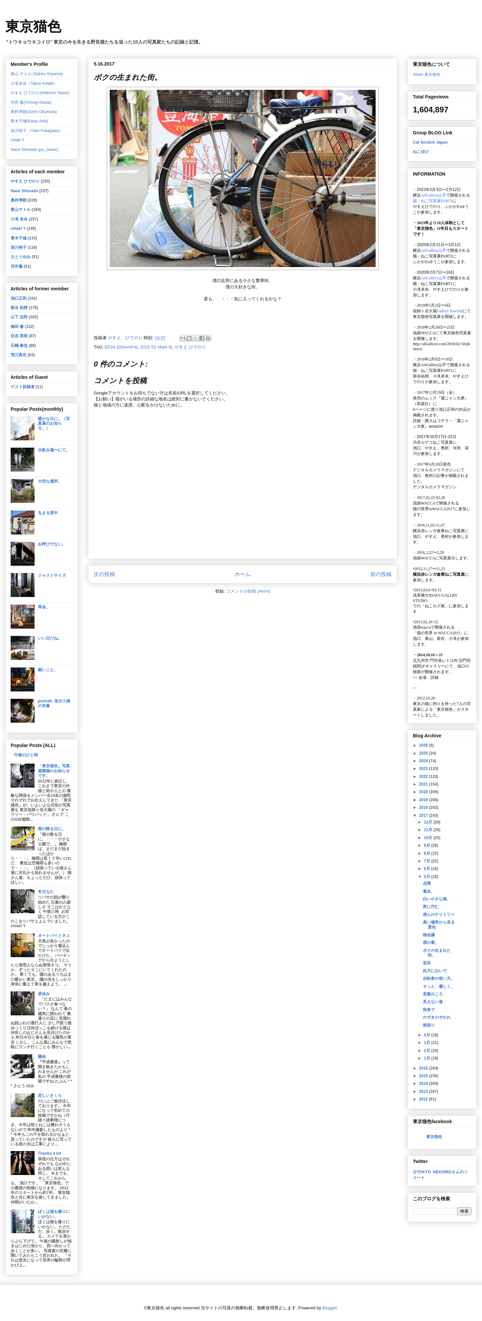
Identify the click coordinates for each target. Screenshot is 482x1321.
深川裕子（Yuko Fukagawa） (37, 130)
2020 (424, 792)
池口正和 (19, 298)
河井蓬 (17, 266)
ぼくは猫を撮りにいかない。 (54, 1214)
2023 (424, 768)
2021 (424, 784)
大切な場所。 (50, 481)
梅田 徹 (17, 326)
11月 (428, 829)
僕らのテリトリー (439, 914)
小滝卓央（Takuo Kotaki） (34, 83)
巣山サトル (21, 209)
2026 (424, 745)
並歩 (427, 962)
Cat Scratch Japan (430, 142)
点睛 (427, 883)
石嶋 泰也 (19, 345)
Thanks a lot (49, 1153)
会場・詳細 (425, 677)
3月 (427, 1042)
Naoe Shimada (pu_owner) (34, 149)
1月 (427, 1058)
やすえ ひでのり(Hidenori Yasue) (40, 92)
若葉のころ (433, 994)
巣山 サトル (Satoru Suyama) (37, 74)
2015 (424, 1076)
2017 (424, 815)
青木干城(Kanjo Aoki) (29, 121)
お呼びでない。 (52, 544)
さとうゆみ (21, 256)
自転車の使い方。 (439, 978)
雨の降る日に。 (52, 828)
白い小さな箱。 (437, 899)
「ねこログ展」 (435, 606)
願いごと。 (48, 669)
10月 (428, 837)
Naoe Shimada (24, 191)
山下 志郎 (19, 317)
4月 (427, 1035)
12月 (428, 822)
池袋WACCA (424, 333)
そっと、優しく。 (439, 986)
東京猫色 (33, 26)
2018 (424, 807)
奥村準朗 (19, 200)
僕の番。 (431, 942)
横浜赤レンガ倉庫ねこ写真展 (439, 530)
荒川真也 (19, 355)
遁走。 (429, 891)
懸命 (42, 1056)
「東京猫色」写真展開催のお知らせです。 (54, 771)
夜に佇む (431, 906)
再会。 (44, 607)
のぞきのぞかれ (437, 1017)
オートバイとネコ (54, 935)
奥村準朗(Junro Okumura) (34, 111)
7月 (427, 861)
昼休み (44, 993)
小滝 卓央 (19, 219)
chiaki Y (18, 140)
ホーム (243, 574)
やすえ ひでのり (190, 347)
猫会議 (429, 935)
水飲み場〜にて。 (54, 450)
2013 (424, 1091)
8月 (427, 853)
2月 (427, 1050)
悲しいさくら (50, 1095)
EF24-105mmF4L (121, 347)
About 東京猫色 (426, 74)
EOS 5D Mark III (156, 347)
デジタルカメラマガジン (435, 487)
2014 (424, 1083)
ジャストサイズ (52, 575)
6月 (427, 868)
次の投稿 (104, 574)
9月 (427, 845)
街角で (429, 1009)
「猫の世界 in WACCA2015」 (438, 633)
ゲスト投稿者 (23, 386)
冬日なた (46, 891)
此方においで (435, 970)
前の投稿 (381, 574)
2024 (424, 761)
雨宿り (429, 1025)
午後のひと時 (26, 755)
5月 (427, 876)
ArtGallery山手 (433, 365)
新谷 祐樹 (19, 307)
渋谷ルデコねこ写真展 (433, 442)
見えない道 (433, 1001)
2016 (424, 1068)
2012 (424, 1099)
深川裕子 (19, 247)
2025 (424, 753)
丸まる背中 (48, 513)
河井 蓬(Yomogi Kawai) (31, 102)
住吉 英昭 (19, 336)
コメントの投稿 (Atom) (248, 591)
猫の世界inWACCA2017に (435, 509)
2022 (424, 776)
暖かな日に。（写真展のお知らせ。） (54, 423)
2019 (424, 800)
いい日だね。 (50, 638)
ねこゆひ (421, 151)
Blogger (329, 1307)
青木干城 (19, 238)
